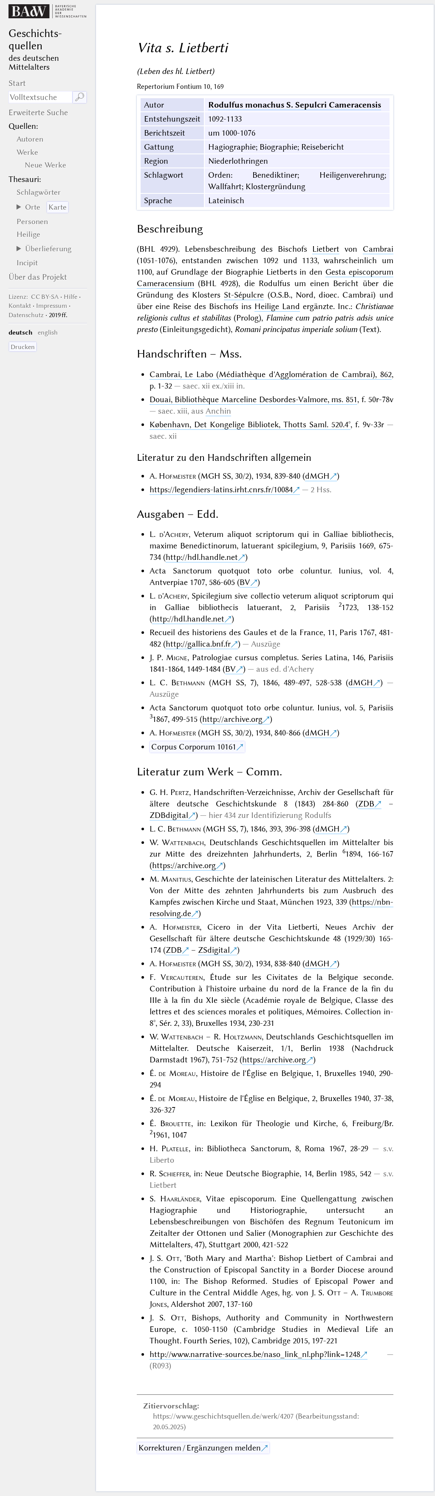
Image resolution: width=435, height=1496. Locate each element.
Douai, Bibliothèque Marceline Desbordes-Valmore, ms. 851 (254, 399)
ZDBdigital (169, 815)
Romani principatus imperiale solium (295, 329)
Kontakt (19, 305)
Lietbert (325, 249)
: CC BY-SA (33, 297)
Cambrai (378, 249)
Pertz (179, 792)
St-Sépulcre (244, 295)
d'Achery (174, 534)
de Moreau (177, 1073)
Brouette (175, 1123)
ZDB (366, 804)
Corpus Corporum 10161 (193, 747)
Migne (176, 657)
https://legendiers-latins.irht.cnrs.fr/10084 (221, 489)
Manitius (176, 879)
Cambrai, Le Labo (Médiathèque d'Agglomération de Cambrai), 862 (271, 374)
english (48, 332)
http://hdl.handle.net (202, 557)
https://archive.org (184, 865)
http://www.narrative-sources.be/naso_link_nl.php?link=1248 (255, 1354)
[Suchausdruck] (40, 97)
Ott (173, 1258)
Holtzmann (242, 1037)
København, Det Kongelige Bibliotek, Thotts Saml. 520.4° (250, 424)
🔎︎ (79, 97)
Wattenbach (183, 842)
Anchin (218, 411)
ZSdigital (214, 950)
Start (17, 83)
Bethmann (188, 682)
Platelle (175, 1148)
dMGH (317, 476)
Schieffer (174, 1173)
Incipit (27, 262)
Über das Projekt (37, 277)
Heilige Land (277, 306)
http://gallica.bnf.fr (198, 644)
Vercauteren (182, 977)
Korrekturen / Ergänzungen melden (199, 1448)
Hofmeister (177, 476)
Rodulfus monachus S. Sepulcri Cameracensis (294, 105)
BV (245, 582)
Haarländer (180, 1199)
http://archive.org (232, 719)
